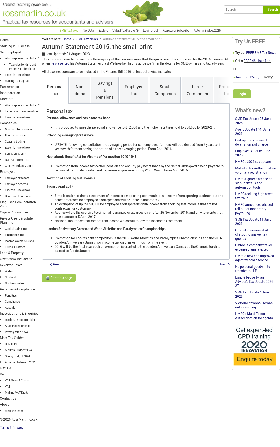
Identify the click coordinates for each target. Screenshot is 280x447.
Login (242, 94)
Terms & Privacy (12, 427)
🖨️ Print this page (59, 278)
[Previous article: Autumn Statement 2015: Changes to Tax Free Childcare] (55, 264)
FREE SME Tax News (261, 52)
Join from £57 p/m (248, 77)
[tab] (55, 90)
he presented (60, 63)
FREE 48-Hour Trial (257, 61)
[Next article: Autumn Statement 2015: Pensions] (225, 264)
